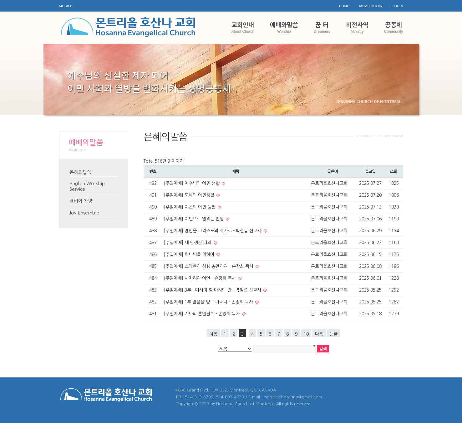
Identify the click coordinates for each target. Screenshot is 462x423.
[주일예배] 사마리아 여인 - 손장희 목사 (200, 278)
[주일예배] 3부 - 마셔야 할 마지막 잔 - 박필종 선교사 (213, 290)
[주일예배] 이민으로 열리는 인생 (194, 219)
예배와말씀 (284, 26)
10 (306, 334)
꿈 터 (322, 26)
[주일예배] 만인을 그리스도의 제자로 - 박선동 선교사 (213, 231)
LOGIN (397, 6)
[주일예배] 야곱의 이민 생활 (190, 207)
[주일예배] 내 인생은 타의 (188, 242)
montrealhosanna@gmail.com (292, 397)
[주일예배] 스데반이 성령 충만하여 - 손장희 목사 (209, 266)
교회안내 (242, 26)
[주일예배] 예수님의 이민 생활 (192, 183)
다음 (319, 334)
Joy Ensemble (84, 212)
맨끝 (333, 334)
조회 (393, 172)
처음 (213, 334)
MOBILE (65, 6)
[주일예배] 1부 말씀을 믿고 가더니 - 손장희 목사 (209, 302)
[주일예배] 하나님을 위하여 (190, 254)
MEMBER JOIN (370, 6)
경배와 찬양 (81, 201)
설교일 (370, 172)
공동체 (393, 26)
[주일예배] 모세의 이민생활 (190, 195)
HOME (344, 6)
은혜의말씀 (80, 172)
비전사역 (357, 26)
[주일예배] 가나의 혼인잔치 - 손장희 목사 (202, 314)
